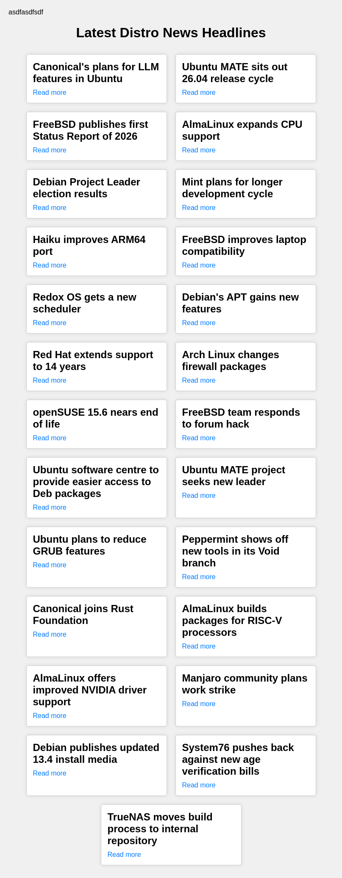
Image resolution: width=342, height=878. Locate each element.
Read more (50, 92)
